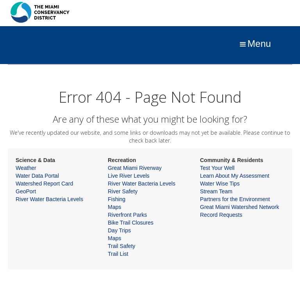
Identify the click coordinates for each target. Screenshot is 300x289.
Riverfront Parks (127, 215)
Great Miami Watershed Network (239, 207)
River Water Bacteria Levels (49, 199)
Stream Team (216, 191)
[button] (254, 44)
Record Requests (221, 215)
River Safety (123, 191)
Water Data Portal (37, 176)
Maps (114, 207)
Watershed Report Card (44, 183)
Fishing (116, 199)
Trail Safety (121, 246)
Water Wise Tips (219, 183)
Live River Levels (129, 176)
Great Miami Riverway (135, 168)
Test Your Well (217, 168)
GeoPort (26, 191)
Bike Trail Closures (131, 222)
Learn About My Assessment (234, 176)
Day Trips (119, 230)
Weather (26, 168)
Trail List (118, 254)
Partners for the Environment (235, 199)
